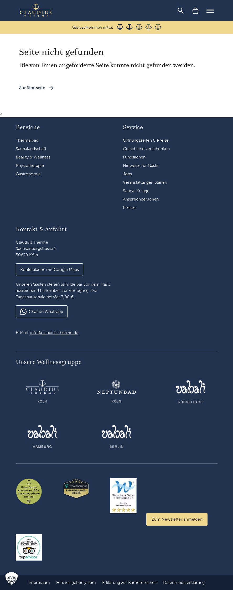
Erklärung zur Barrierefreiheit (129, 582)
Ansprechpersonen (141, 199)
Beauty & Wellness (33, 157)
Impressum (39, 582)
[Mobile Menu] (210, 10)
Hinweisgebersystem (76, 582)
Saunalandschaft (31, 148)
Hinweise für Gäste (141, 165)
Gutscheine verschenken (146, 148)
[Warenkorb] (195, 10)
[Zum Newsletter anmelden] (177, 519)
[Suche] (180, 10)
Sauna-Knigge (136, 190)
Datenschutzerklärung (184, 582)
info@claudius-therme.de (54, 332)
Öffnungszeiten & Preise (146, 140)
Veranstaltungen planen (145, 182)
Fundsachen (134, 157)
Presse (129, 207)
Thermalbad (27, 140)
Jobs (127, 173)
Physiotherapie (30, 165)
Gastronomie (28, 173)
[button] (11, 578)
